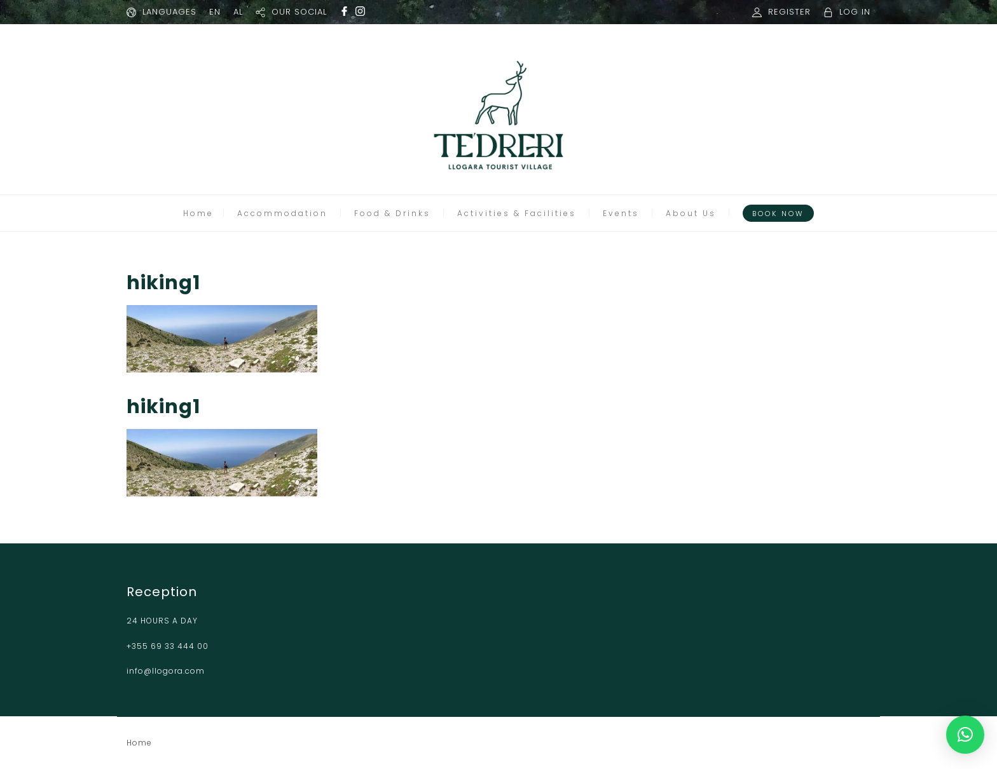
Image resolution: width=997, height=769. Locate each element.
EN (215, 12)
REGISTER (789, 12)
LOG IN (854, 12)
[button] (965, 735)
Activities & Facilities (516, 213)
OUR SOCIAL (299, 12)
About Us (691, 213)
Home (198, 213)
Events (621, 213)
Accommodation (282, 213)
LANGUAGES (169, 12)
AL (238, 12)
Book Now (778, 213)
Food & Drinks (392, 213)
